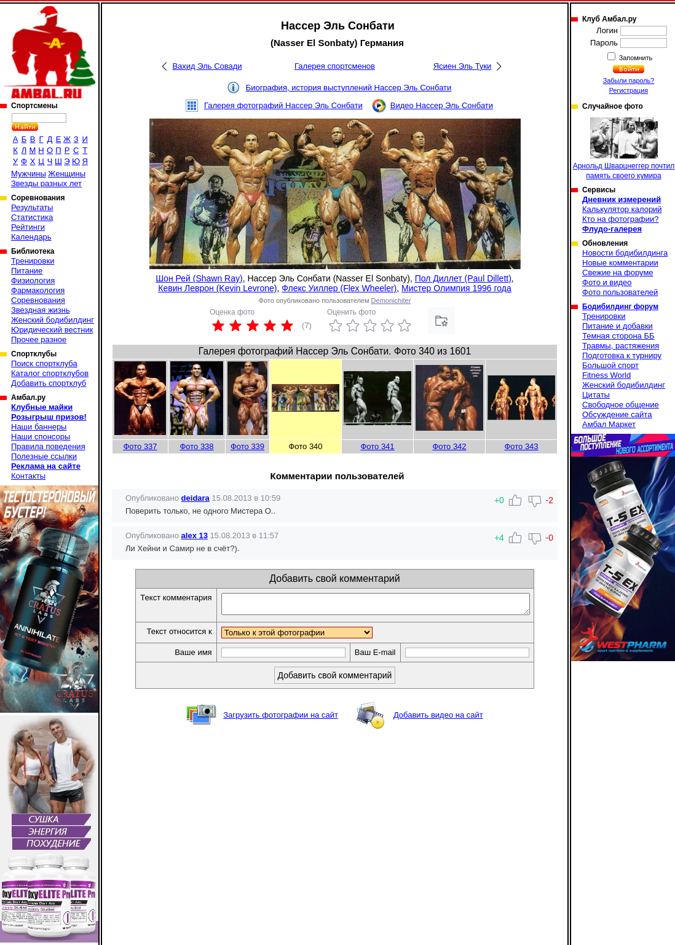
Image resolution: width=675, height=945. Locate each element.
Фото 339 (247, 446)
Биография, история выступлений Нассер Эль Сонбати (349, 87)
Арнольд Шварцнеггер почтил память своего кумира (624, 148)
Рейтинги (28, 227)
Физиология (33, 280)
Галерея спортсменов (334, 66)
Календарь (31, 236)
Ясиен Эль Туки (462, 66)
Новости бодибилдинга (625, 252)
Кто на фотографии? (620, 219)
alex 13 (194, 535)
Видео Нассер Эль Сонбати (441, 105)
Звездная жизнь (40, 310)
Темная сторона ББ (618, 335)
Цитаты (596, 394)
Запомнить (635, 57)
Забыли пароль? (629, 80)
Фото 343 (521, 446)
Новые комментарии (620, 262)
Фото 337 (140, 446)
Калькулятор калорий (622, 209)
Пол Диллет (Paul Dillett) (463, 278)
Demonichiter (391, 300)
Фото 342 (449, 446)
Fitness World (606, 375)
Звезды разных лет (46, 183)
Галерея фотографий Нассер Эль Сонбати (283, 105)
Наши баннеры (38, 426)
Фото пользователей (620, 292)
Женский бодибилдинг (52, 319)
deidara (195, 498)
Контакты (28, 475)
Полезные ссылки (44, 456)
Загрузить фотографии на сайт (280, 718)
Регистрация (628, 90)
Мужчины (28, 173)
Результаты (32, 207)
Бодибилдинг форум (620, 306)
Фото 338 (196, 446)
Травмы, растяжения (620, 345)
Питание (26, 270)
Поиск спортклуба (44, 363)
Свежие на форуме (617, 272)
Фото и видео (607, 282)
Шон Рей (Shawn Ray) (199, 278)
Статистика (32, 217)
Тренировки (32, 260)
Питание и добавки (617, 326)
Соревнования (38, 300)
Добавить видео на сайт (438, 718)
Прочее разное (38, 339)
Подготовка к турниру (621, 355)
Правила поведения (48, 446)
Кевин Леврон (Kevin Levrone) (217, 288)
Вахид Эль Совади (207, 66)
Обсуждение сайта (617, 414)
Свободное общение (620, 404)
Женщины (66, 173)
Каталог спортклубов (50, 373)
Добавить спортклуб (48, 383)
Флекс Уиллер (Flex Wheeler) (339, 288)
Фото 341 (377, 446)
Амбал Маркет (609, 424)
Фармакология (38, 290)
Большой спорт (610, 365)
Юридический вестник (52, 329)
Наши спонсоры (40, 436)
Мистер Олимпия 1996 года (456, 288)
